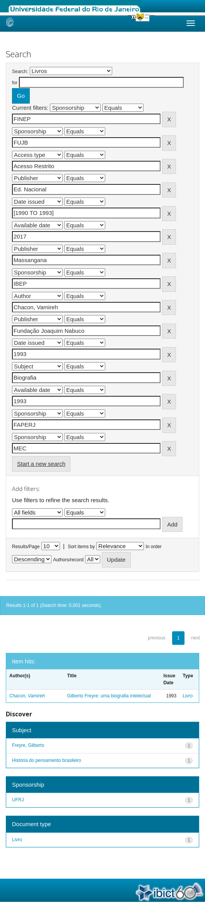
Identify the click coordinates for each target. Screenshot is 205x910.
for (14, 82)
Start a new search (41, 463)
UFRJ (18, 800)
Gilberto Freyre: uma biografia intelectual (109, 696)
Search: (20, 71)
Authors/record (68, 559)
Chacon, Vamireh (27, 696)
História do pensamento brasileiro (46, 760)
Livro (188, 696)
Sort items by (81, 546)
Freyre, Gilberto (28, 745)
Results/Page (25, 546)
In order (154, 546)
